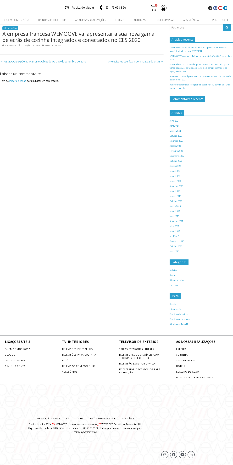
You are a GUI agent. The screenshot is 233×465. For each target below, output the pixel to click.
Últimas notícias (10, 28)
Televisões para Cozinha (79, 354)
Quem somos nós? (16, 20)
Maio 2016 (174, 251)
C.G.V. (81, 418)
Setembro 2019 (176, 186)
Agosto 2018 (175, 206)
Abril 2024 (174, 125)
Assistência (191, 20)
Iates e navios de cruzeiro (194, 377)
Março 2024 (175, 130)
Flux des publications (179, 314)
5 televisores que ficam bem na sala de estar (136, 61)
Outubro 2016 (176, 246)
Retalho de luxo (187, 371)
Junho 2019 (175, 191)
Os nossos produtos (52, 20)
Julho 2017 (174, 226)
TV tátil (67, 360)
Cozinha (182, 354)
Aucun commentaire (51, 45)
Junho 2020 (175, 175)
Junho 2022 (175, 170)
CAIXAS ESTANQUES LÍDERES (136, 349)
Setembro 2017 (176, 221)
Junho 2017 (175, 231)
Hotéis (180, 366)
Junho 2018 (175, 211)
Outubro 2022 (176, 160)
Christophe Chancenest (31, 45)
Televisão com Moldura (79, 366)
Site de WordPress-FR (179, 324)
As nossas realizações (90, 20)
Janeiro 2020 (175, 180)
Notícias (140, 20)
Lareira (181, 349)
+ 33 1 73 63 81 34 (114, 7)
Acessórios (70, 371)
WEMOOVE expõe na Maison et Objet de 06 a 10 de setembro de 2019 (43, 61)
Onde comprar (164, 20)
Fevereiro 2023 (176, 150)
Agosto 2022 (175, 165)
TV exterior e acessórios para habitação (139, 371)
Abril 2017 (174, 236)
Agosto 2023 (175, 145)
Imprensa (174, 285)
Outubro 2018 (176, 201)
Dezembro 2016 (177, 241)
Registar (173, 304)
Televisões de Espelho (77, 349)
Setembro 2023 (176, 140)
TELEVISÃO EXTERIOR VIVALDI (137, 363)
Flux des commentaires (180, 319)
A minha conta (15, 366)
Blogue (120, 20)
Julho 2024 (174, 120)
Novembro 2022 (177, 155)
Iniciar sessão (175, 309)
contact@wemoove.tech (86, 431)
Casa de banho (186, 360)
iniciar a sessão (17, 80)
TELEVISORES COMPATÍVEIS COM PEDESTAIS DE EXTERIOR (139, 356)
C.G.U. (69, 418)
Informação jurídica (48, 418)
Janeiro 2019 (175, 196)
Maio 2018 (174, 216)
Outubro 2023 (176, 135)
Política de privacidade (102, 418)
